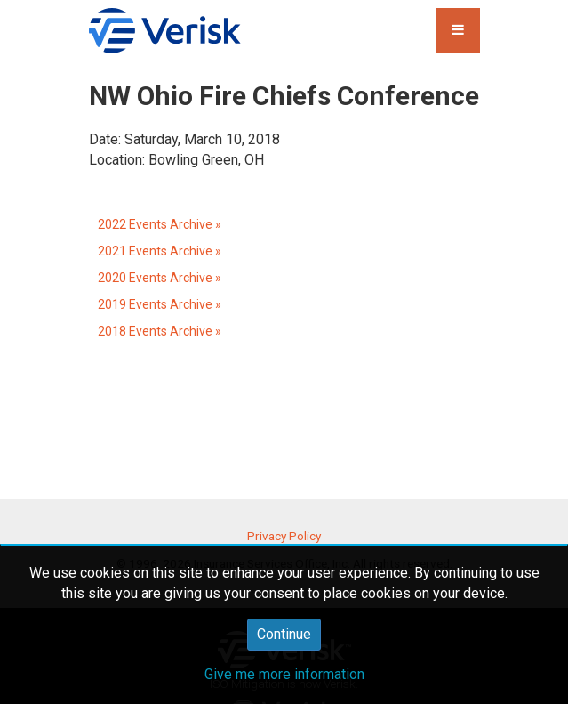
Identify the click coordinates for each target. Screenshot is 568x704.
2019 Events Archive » (159, 304)
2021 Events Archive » (159, 251)
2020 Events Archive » (159, 278)
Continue (284, 634)
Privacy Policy (284, 536)
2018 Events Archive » (159, 331)
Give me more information (284, 674)
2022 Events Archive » (159, 224)
